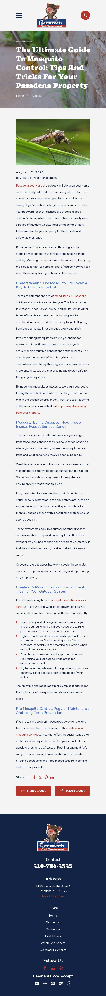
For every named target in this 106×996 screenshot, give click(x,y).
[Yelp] (61, 968)
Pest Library (53, 936)
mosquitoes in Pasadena (70, 296)
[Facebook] (45, 968)
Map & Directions (53, 896)
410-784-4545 (53, 866)
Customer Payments (53, 950)
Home (53, 916)
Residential (53, 922)
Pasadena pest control (30, 186)
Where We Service (53, 943)
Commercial (53, 929)
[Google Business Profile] (53, 968)
